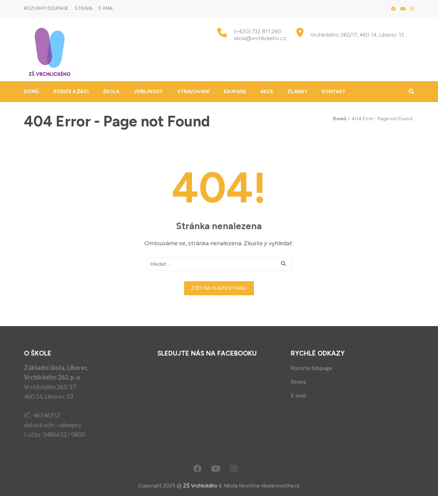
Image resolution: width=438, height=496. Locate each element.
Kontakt (334, 92)
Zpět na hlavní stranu (219, 288)
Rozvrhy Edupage (46, 8)
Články (297, 92)
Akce (266, 92)
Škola (111, 92)
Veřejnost (148, 92)
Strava (83, 8)
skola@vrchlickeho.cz (260, 38)
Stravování (193, 92)
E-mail (106, 8)
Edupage (235, 92)
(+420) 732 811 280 (258, 31)
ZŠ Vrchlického (200, 486)
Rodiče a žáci (71, 92)
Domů (31, 92)
